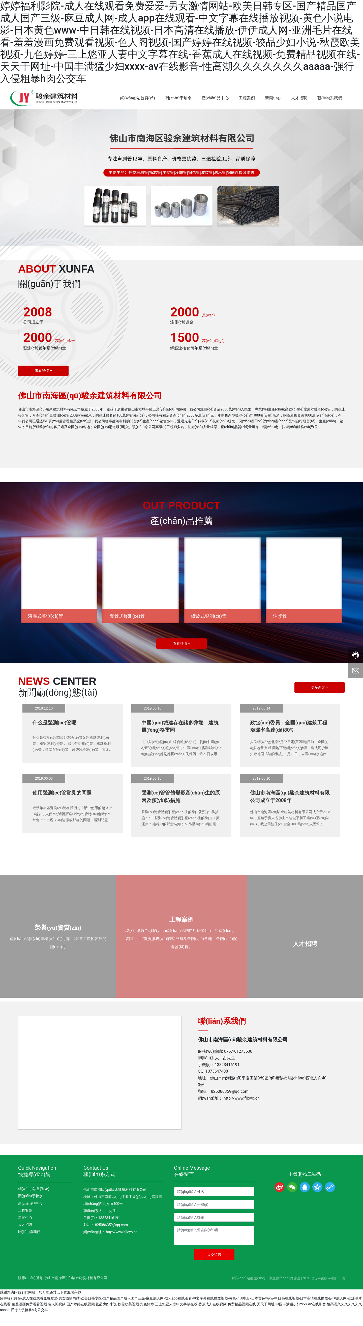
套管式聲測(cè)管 (127, 631)
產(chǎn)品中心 (30, 1216)
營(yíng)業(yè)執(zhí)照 (328, 1291)
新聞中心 (25, 1230)
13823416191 (227, 1077)
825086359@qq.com (230, 1104)
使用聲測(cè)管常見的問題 (62, 809)
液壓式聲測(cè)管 (45, 631)
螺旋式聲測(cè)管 (209, 631)
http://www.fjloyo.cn (242, 1111)
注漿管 (280, 631)
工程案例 (181, 929)
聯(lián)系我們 (29, 1245)
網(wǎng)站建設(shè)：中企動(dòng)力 (262, 1291)
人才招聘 (305, 953)
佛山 (296, 1291)
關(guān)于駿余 (30, 1209)
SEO (306, 1291)
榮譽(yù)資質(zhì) (58, 937)
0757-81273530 (238, 1064)
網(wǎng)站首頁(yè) (33, 1202)
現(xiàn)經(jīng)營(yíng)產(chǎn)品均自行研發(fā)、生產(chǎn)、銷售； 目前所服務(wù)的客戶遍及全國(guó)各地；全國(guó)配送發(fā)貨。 (181, 948)
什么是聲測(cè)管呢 (55, 738)
